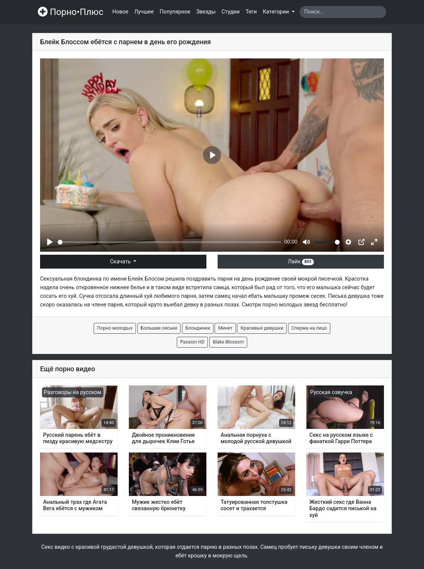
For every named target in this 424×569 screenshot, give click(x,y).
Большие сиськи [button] (159, 328)
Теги (251, 12)
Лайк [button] (301, 261)
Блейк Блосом (146, 279)
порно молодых (282, 305)
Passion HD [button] (192, 342)
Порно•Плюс (70, 12)
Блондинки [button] (197, 328)
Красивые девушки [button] (261, 328)
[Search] (343, 12)
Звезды (206, 12)
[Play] (50, 242)
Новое (120, 12)
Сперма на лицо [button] (309, 328)
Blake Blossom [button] (228, 342)
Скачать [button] (121, 261)
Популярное (175, 12)
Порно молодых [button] (115, 328)
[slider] (169, 242)
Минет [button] (225, 328)
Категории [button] (276, 12)
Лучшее (144, 12)
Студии (231, 12)
